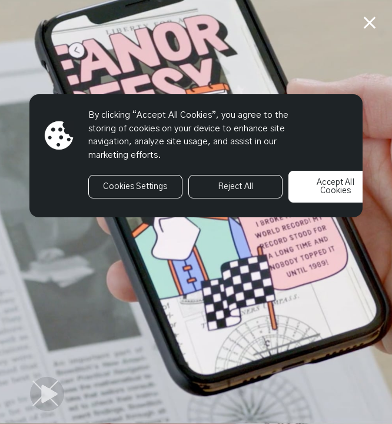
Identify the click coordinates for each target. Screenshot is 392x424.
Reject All (235, 187)
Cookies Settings (135, 187)
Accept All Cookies (335, 186)
